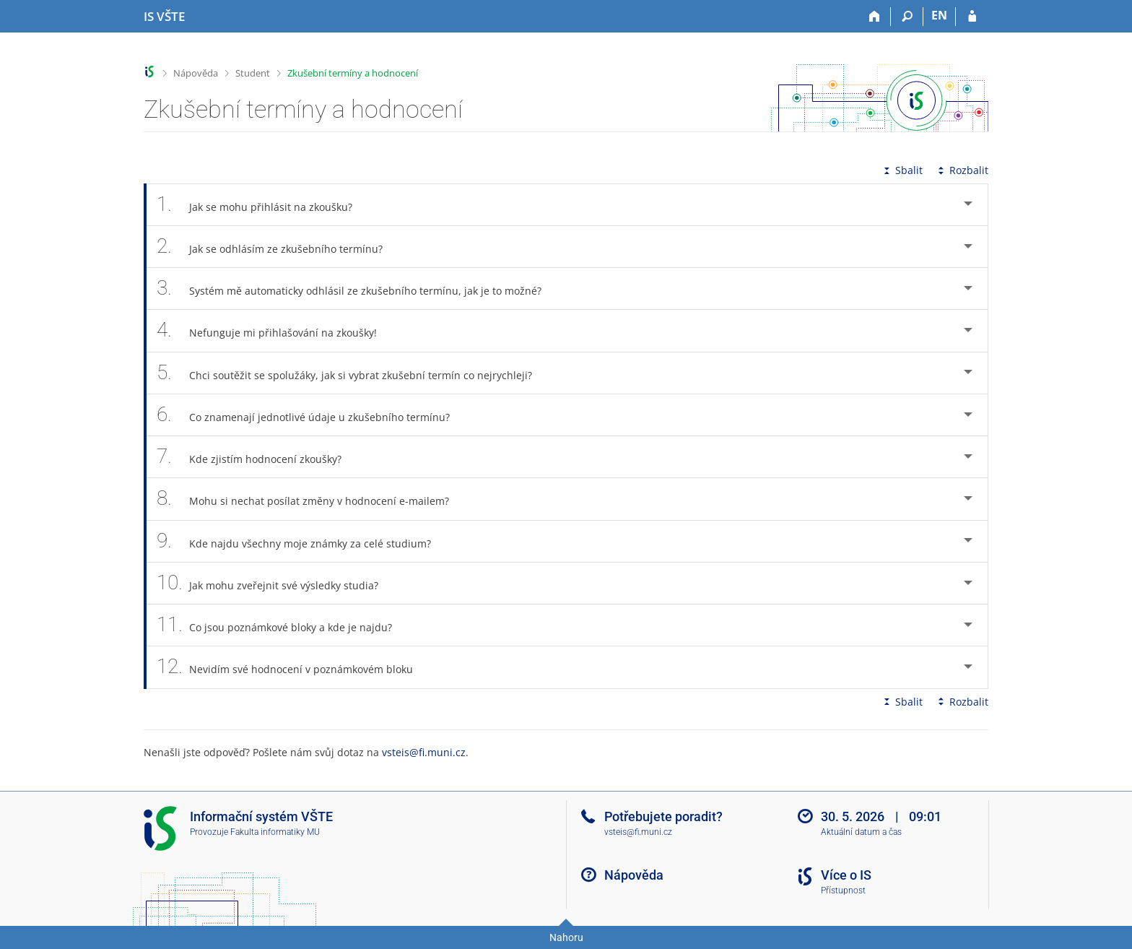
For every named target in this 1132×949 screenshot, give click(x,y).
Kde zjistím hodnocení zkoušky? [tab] (257, 456)
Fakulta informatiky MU (275, 832)
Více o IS (846, 875)
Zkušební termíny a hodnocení (352, 72)
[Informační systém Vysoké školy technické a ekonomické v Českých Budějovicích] (164, 16)
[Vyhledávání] (907, 16)
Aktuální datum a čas (861, 832)
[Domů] (874, 16)
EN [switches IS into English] (939, 15)
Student (252, 72)
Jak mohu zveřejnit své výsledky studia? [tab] (275, 583)
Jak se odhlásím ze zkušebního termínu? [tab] (278, 246)
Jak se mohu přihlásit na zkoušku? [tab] (262, 204)
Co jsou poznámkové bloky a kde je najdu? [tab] (282, 625)
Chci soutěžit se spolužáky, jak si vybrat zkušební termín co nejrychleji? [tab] (352, 373)
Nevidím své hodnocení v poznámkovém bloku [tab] (293, 667)
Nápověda (195, 72)
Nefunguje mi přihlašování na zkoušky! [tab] (275, 330)
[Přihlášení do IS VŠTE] (972, 16)
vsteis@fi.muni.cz (424, 752)
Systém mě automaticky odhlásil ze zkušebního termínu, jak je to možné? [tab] (357, 288)
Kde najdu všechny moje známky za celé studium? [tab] (302, 541)
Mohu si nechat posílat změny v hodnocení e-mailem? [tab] (311, 498)
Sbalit (902, 170)
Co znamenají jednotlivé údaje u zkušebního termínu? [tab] (311, 415)
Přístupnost (843, 890)
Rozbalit (961, 170)
